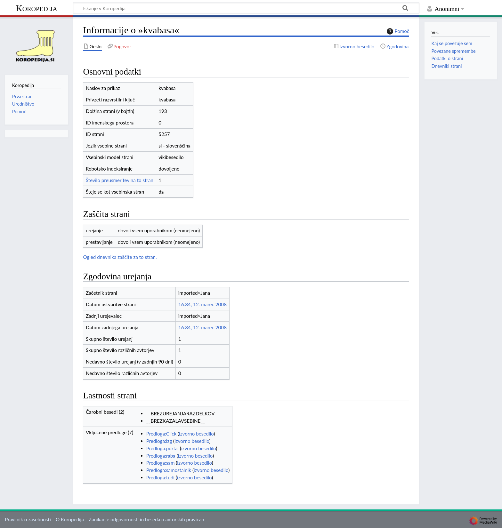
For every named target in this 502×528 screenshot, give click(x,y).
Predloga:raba (160, 456)
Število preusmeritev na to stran (119, 180)
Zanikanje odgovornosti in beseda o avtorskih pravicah (146, 519)
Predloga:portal (162, 448)
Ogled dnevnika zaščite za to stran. (120, 257)
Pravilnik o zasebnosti (28, 519)
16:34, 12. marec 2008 (202, 304)
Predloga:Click (161, 433)
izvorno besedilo (196, 433)
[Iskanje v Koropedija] (246, 8)
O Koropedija (70, 519)
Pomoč (397, 31)
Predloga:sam (160, 463)
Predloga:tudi (160, 477)
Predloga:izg (159, 441)
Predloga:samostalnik (168, 470)
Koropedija (36, 8)
